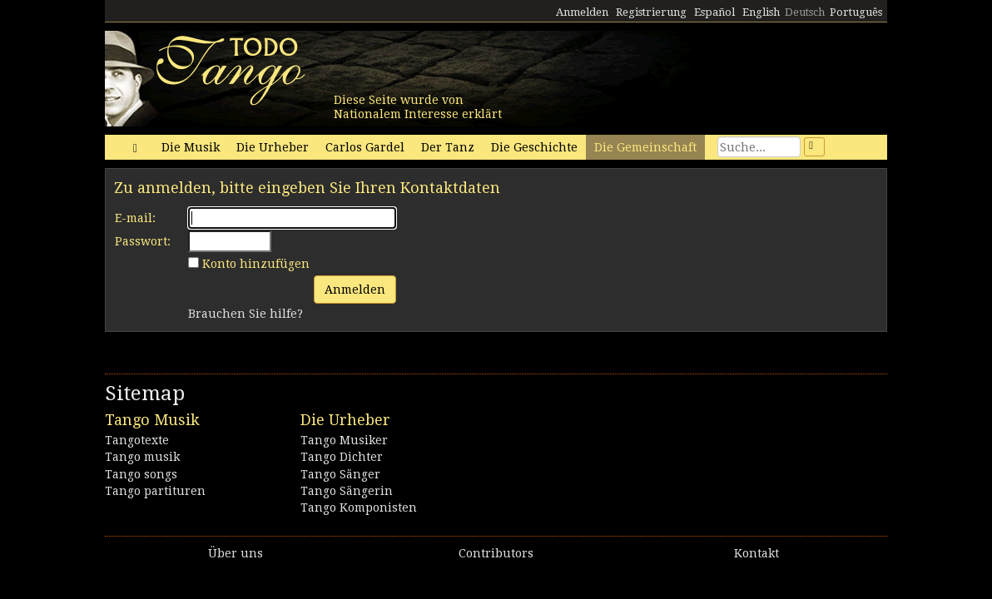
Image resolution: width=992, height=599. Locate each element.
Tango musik (142, 456)
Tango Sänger (340, 474)
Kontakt (756, 553)
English (761, 12)
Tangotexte (137, 440)
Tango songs (141, 474)
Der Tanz (447, 147)
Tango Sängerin (346, 491)
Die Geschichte (534, 147)
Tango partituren (155, 491)
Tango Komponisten (358, 507)
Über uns (235, 553)
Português (856, 12)
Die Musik (190, 147)
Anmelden (582, 12)
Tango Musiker (344, 440)
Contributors (496, 553)
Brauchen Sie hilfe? (245, 313)
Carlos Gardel (364, 147)
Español (714, 12)
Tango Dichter (341, 456)
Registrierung (651, 12)
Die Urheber (272, 147)
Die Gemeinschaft (645, 147)
